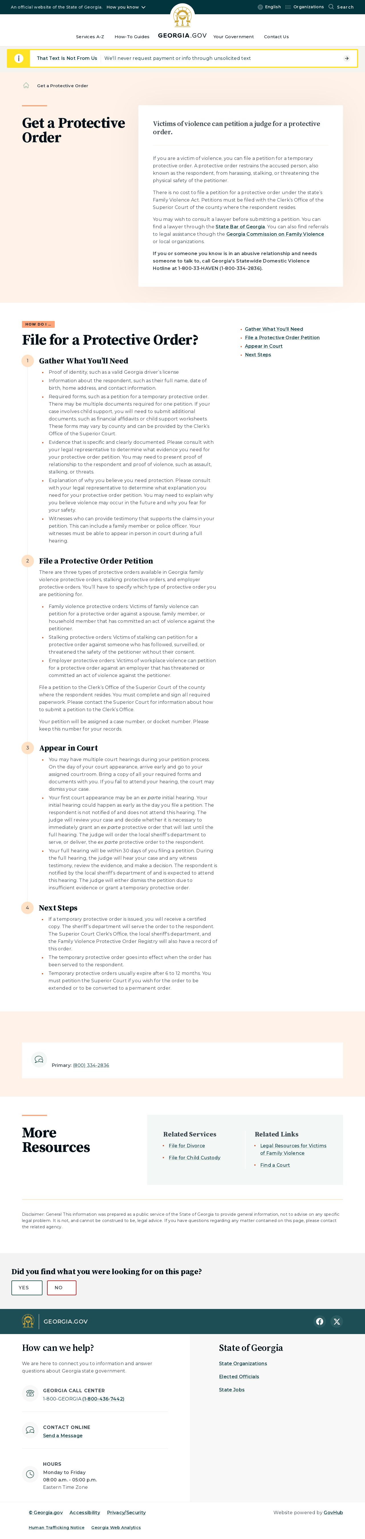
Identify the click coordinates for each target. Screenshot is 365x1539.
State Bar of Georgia (240, 226)
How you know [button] (123, 7)
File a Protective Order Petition (282, 337)
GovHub (333, 1512)
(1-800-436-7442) (84, 1399)
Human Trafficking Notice (57, 1527)
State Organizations (243, 1363)
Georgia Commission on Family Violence (275, 234)
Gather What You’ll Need (274, 329)
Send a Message (62, 1435)
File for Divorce (187, 1145)
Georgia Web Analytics (116, 1527)
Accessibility (85, 1512)
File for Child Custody (194, 1157)
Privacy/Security (126, 1512)
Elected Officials (239, 1376)
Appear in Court (264, 346)
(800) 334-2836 (91, 1065)
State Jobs (232, 1389)
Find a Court (275, 1165)
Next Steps (258, 354)
